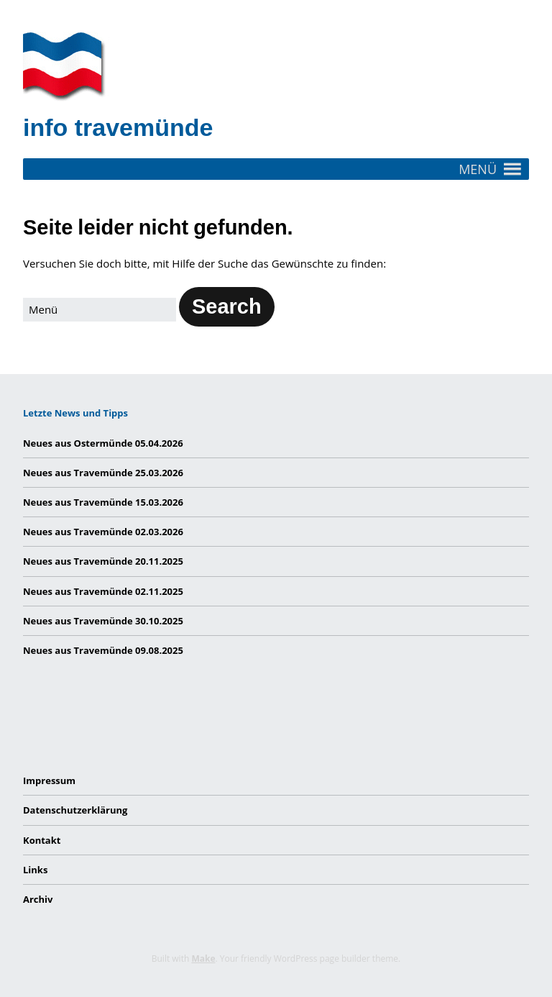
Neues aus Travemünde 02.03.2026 (103, 531)
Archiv (37, 899)
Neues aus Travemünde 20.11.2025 (103, 561)
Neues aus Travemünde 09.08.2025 (103, 650)
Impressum (49, 780)
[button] (478, 169)
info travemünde (118, 127)
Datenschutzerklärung (75, 809)
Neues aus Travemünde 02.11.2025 (103, 591)
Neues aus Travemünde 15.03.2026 (103, 502)
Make (203, 958)
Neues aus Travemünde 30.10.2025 (103, 620)
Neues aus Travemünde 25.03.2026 (103, 472)
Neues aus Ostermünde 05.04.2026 (103, 443)
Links (35, 869)
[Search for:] (99, 310)
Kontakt (41, 840)
